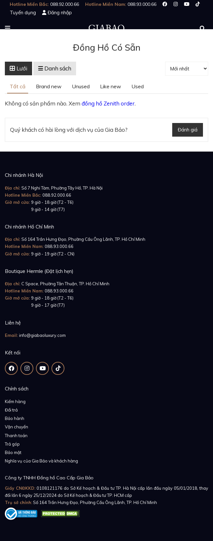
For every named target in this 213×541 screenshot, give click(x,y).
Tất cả (18, 86)
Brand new (49, 86)
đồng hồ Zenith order (108, 103)
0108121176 (49, 488)
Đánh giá (187, 130)
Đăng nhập (60, 12)
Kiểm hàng (15, 401)
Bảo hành (14, 418)
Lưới (18, 68)
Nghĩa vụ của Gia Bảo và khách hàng (41, 460)
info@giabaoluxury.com (42, 335)
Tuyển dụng (23, 12)
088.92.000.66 (56, 195)
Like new (110, 86)
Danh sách (54, 68)
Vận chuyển (16, 426)
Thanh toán (16, 435)
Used (137, 86)
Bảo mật (13, 452)
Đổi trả (11, 409)
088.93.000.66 (59, 246)
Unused (81, 86)
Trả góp (12, 444)
